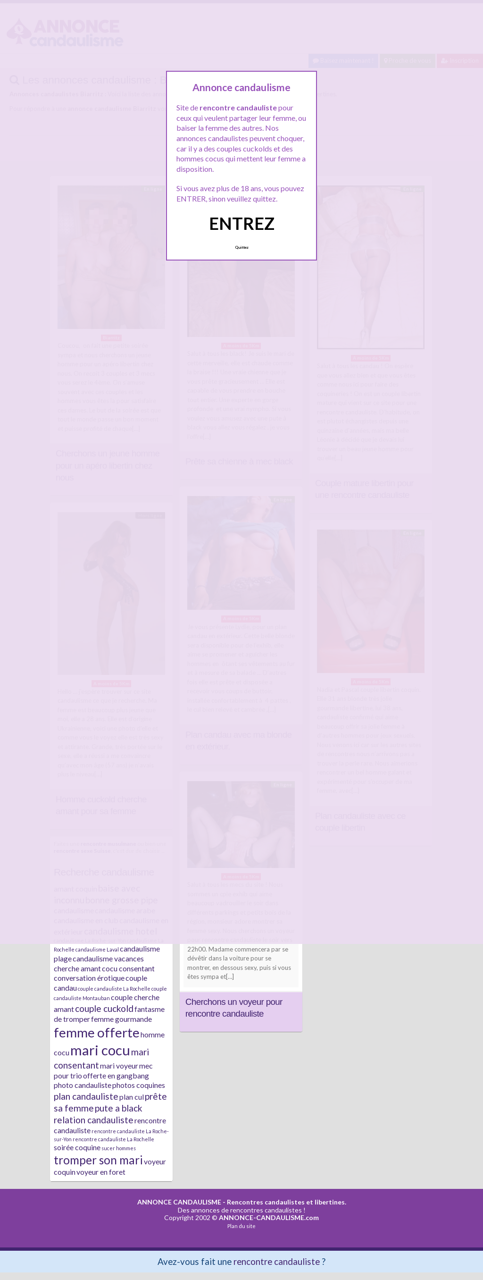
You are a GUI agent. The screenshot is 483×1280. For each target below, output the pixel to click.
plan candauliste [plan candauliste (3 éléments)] (86, 1096)
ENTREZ (242, 223)
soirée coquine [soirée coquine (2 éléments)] (77, 1147)
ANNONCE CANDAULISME (179, 1202)
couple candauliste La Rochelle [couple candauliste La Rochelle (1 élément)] (114, 988)
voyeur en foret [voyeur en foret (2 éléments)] (100, 1171)
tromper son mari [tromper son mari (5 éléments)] (98, 1160)
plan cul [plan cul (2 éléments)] (131, 1096)
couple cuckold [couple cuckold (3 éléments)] (104, 1008)
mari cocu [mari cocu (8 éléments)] (100, 1050)
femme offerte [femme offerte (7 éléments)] (97, 1032)
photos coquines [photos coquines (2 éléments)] (138, 1084)
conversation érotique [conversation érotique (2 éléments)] (89, 977)
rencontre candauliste (276, 1261)
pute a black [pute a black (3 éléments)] (118, 1108)
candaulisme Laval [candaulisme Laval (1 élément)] (97, 949)
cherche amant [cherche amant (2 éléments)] (77, 968)
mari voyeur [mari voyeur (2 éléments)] (119, 1065)
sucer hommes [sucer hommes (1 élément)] (118, 1148)
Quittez (242, 247)
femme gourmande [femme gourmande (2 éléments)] (121, 1018)
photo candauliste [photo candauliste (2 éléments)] (82, 1084)
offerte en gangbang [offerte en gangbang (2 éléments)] (116, 1075)
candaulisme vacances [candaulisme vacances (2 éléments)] (108, 958)
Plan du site (241, 1226)
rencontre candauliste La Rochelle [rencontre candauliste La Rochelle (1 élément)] (113, 1139)
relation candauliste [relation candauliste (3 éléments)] (93, 1119)
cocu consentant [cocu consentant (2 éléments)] (128, 968)
